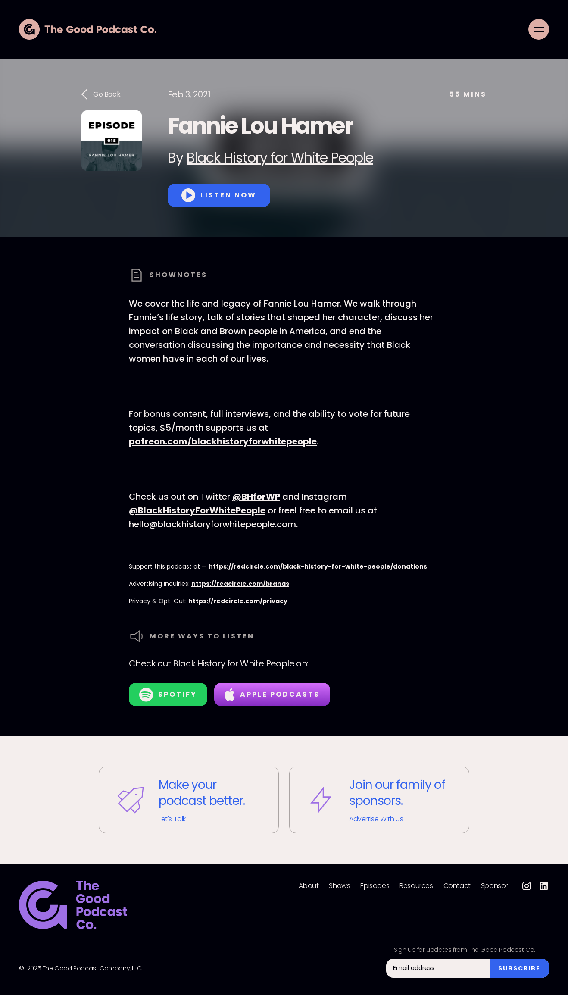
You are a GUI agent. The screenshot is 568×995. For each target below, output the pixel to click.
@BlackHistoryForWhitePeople (197, 510)
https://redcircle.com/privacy (237, 601)
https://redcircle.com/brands (240, 583)
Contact (457, 885)
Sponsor (494, 885)
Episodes (374, 885)
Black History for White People (280, 157)
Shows (339, 885)
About (308, 885)
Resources (416, 885)
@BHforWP (256, 497)
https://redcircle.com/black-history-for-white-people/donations (318, 566)
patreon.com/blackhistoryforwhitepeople (223, 441)
